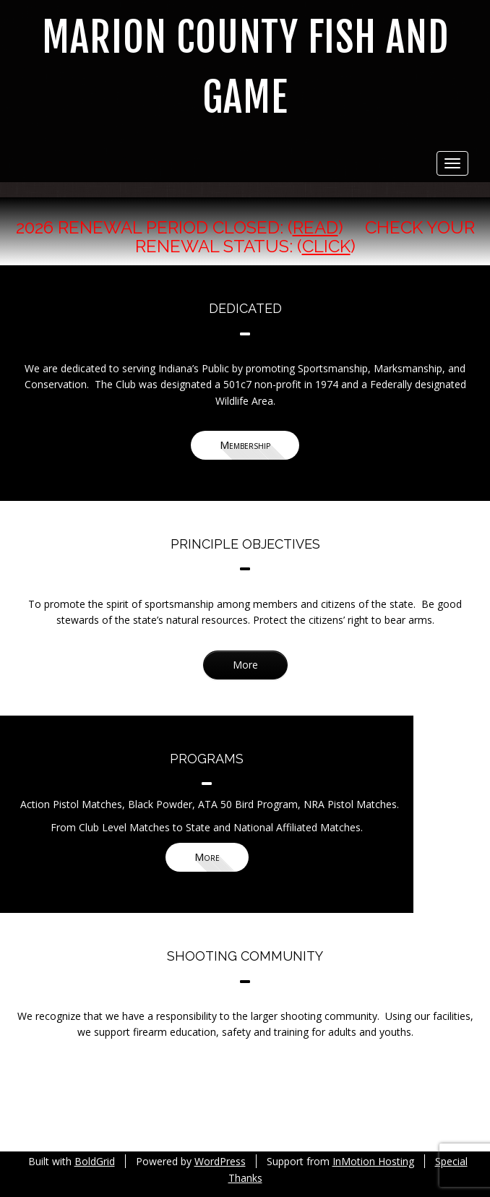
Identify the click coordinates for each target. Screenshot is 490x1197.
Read (315, 227)
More (245, 665)
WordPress (220, 1161)
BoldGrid (94, 1161)
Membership (245, 445)
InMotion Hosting (373, 1161)
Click (326, 246)
